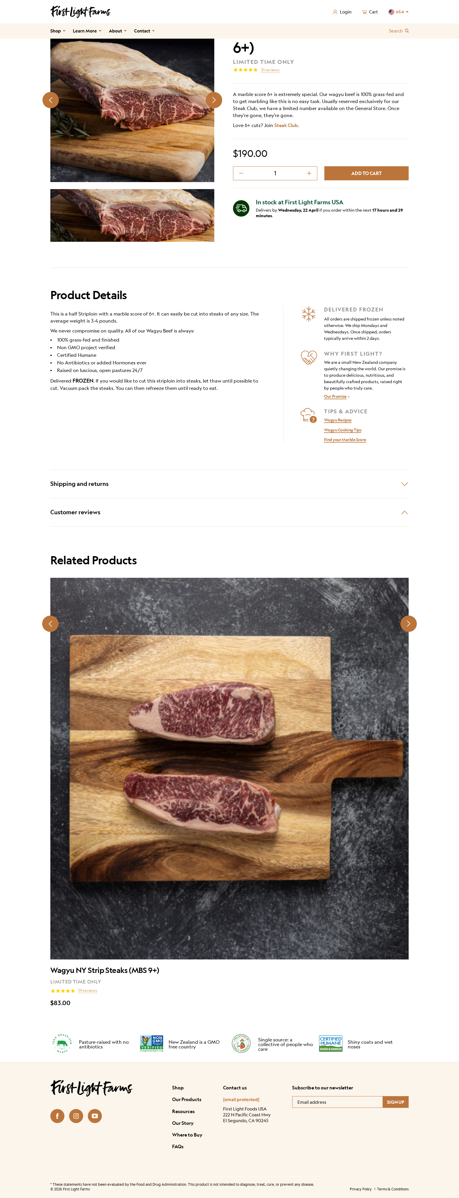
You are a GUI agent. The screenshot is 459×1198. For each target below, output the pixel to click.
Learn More (85, 31)
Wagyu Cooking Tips (342, 429)
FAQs (178, 1146)
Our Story (182, 1123)
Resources (183, 1111)
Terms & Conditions (393, 1189)
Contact (142, 31)
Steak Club (286, 125)
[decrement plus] (309, 173)
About (115, 31)
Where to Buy (187, 1135)
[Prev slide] (50, 100)
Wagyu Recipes (338, 419)
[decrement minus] (241, 173)
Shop (55, 31)
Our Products (186, 1099)
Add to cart (366, 173)
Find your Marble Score (345, 439)
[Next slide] (214, 100)
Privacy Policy (361, 1189)
